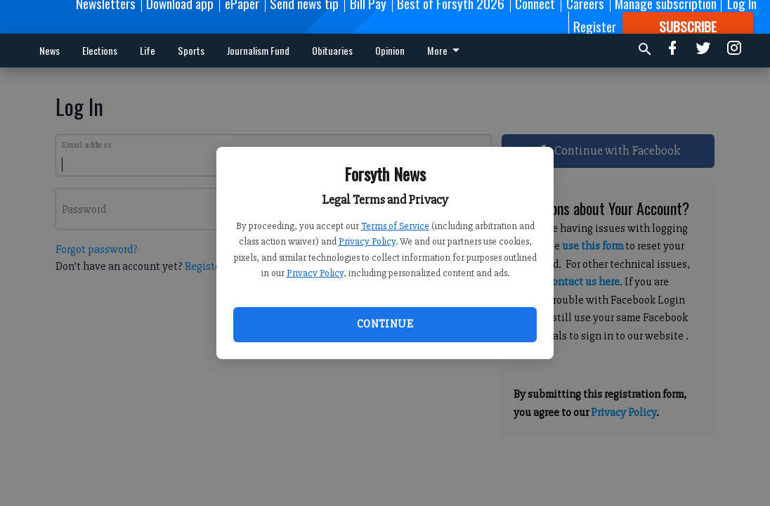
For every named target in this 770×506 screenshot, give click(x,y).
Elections (99, 50)
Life (147, 50)
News (49, 50)
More (445, 50)
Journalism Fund (258, 50)
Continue (385, 324)
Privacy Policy (367, 241)
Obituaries (332, 50)
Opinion (390, 50)
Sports (191, 50)
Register (594, 26)
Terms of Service (395, 226)
